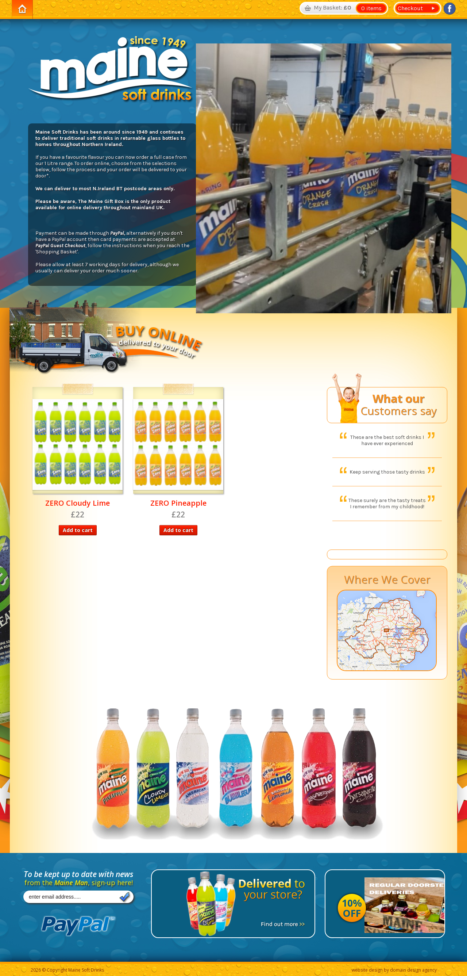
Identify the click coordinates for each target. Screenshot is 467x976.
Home (22, 9)
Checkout (409, 8)
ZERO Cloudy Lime (77, 503)
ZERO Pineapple (178, 503)
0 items (371, 8)
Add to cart (78, 530)
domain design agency (413, 970)
